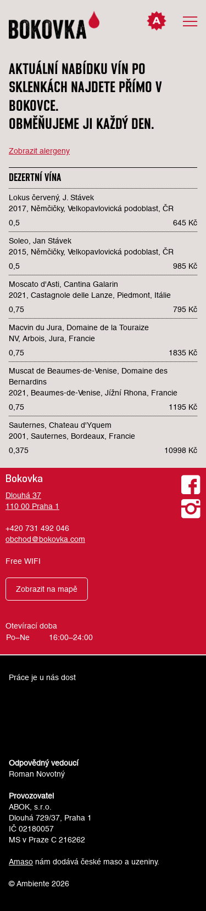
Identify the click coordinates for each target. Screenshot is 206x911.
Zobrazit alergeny (39, 150)
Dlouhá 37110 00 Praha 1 (32, 501)
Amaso (21, 861)
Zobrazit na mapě (46, 589)
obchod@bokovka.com (45, 539)
